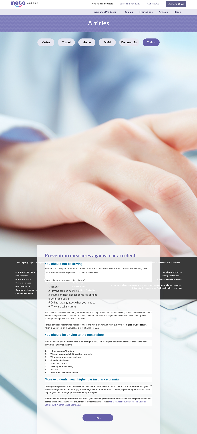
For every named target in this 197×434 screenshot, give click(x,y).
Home (177, 11)
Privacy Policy (78, 286)
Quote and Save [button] (176, 3)
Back (97, 418)
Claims (129, 11)
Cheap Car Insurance (172, 276)
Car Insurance (21, 276)
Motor (46, 42)
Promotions (146, 11)
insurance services (172, 262)
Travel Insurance (23, 283)
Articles (163, 11)
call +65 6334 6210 (130, 3)
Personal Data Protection (84, 290)
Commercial (129, 42)
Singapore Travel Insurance (169, 279)
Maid (107, 42)
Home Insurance (23, 279)
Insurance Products (105, 11)
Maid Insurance (22, 286)
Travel (66, 42)
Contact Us (153, 3)
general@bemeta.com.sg (170, 285)
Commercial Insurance (26, 290)
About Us (76, 276)
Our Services (78, 279)
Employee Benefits (24, 293)
